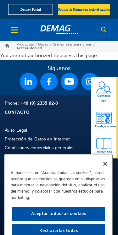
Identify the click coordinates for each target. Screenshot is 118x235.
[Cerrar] (105, 174)
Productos (25, 44)
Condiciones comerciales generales (39, 148)
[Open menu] (14, 30)
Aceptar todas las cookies (58, 225)
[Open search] (104, 30)
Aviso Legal (16, 130)
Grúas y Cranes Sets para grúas (65, 44)
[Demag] (59, 30)
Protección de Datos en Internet (37, 139)
